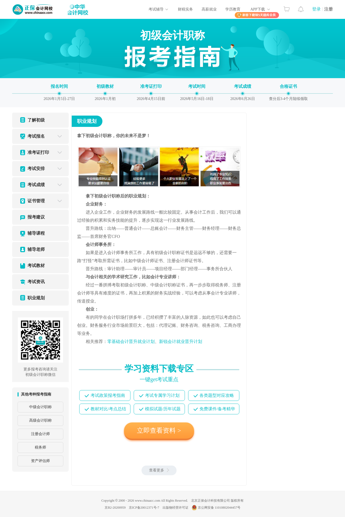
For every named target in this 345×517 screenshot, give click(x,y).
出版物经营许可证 (175, 507)
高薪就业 (209, 9)
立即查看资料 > (159, 430)
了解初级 (36, 120)
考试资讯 (36, 281)
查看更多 (159, 470)
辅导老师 (36, 249)
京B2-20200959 (115, 507)
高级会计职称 (40, 420)
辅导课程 (36, 233)
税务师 (40, 447)
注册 (328, 9)
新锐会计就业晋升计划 (180, 341)
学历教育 (232, 9)
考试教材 (36, 265)
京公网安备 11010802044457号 (216, 507)
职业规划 (36, 298)
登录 (316, 9)
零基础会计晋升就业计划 (131, 341)
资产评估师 (40, 461)
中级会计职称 (40, 407)
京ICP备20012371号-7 (144, 507)
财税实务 (185, 9)
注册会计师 (40, 434)
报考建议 (36, 217)
